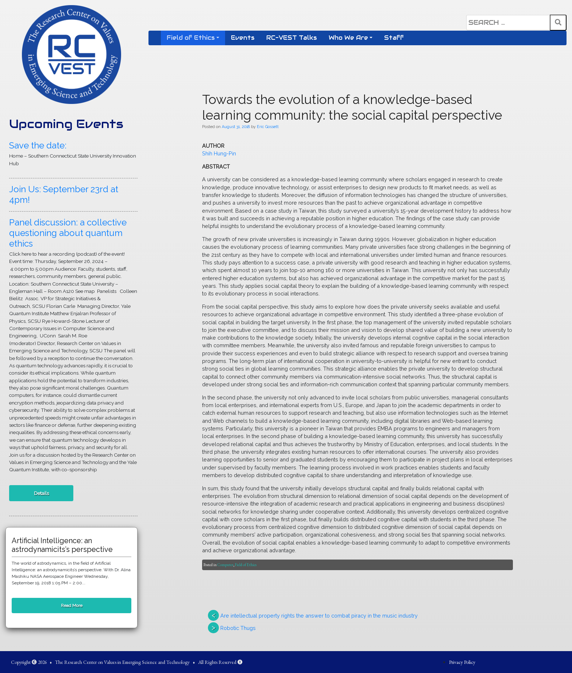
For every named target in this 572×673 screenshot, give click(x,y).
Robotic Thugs (238, 628)
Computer (225, 564)
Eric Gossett (268, 126)
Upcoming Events (66, 123)
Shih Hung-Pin (219, 153)
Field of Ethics (191, 38)
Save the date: (37, 145)
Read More (71, 605)
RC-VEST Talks (291, 38)
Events (243, 38)
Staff (394, 38)
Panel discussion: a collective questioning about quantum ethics (68, 233)
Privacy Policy (462, 662)
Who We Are (348, 38)
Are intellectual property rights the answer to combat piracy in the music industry (319, 615)
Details (41, 493)
